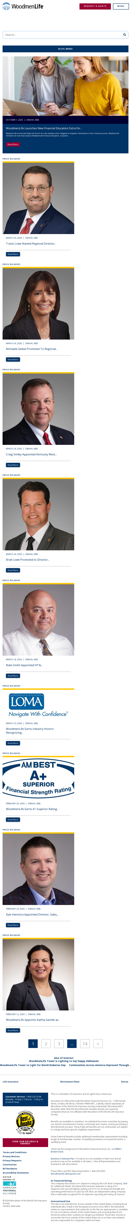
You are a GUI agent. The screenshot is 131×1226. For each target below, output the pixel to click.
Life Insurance (10, 1081)
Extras (124, 1081)
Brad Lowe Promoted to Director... (27, 560)
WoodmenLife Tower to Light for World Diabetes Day (33, 1065)
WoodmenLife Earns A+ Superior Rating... (32, 809)
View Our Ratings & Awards (25, 1142)
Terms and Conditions (15, 1152)
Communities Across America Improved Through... (100, 1065)
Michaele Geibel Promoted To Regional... (31, 349)
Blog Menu (65, 48)
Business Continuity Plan (62, 1158)
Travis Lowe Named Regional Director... (31, 243)
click (125, 1183)
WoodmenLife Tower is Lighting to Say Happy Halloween (64, 1061)
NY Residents (10, 1168)
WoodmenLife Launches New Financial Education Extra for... (44, 128)
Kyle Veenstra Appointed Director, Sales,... (32, 914)
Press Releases (11, 159)
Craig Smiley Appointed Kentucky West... (31, 454)
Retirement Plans (69, 1081)
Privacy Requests (12, 1160)
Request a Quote (95, 6)
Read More (13, 144)
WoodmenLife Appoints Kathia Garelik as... (33, 1020)
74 (85, 1043)
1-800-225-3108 (33, 1096)
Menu (121, 6)
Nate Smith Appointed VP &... (24, 665)
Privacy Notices (11, 1156)
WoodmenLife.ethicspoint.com (66, 1173)
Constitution (10, 1164)
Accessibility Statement (16, 1172)
